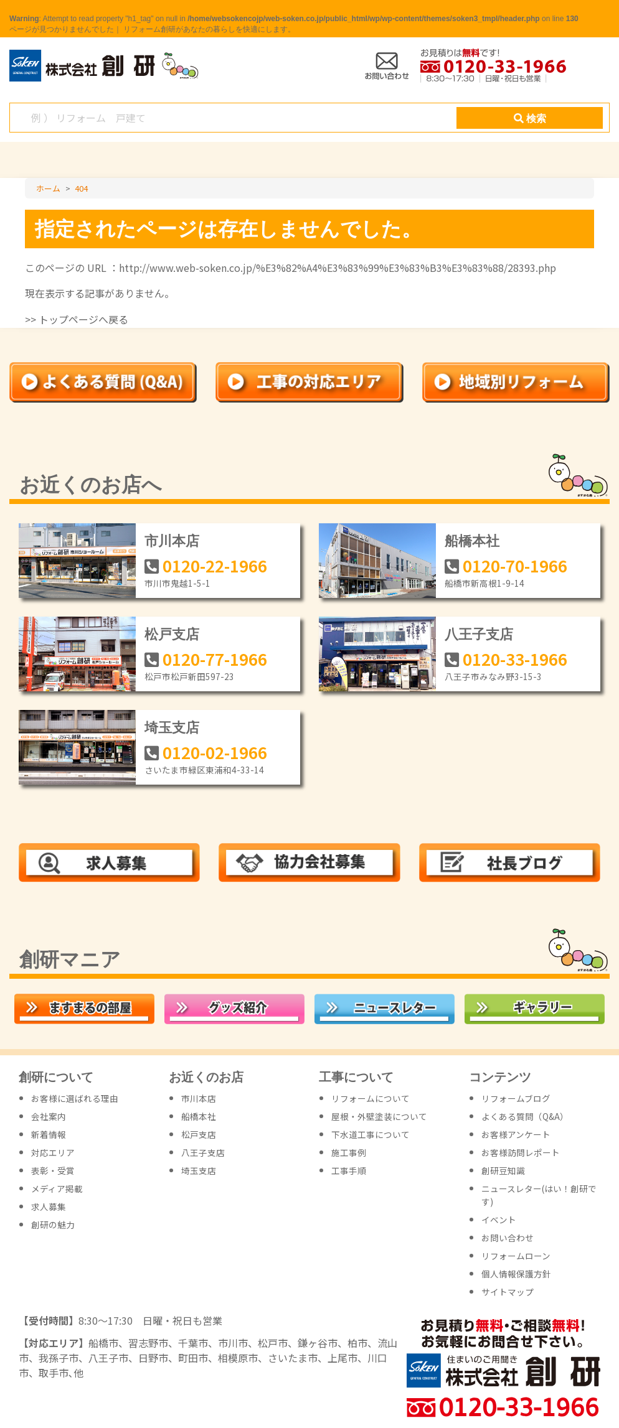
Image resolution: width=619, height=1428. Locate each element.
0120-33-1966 (515, 658)
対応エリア (53, 1152)
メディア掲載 (57, 1188)
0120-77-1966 (215, 658)
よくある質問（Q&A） (525, 1116)
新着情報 (48, 1134)
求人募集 (48, 1206)
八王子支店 (479, 634)
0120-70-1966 (515, 565)
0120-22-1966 (215, 565)
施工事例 (348, 1152)
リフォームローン (515, 1255)
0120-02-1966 (215, 752)
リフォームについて (370, 1098)
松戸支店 (171, 634)
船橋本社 (472, 541)
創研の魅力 (53, 1224)
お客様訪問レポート (520, 1152)
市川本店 (171, 541)
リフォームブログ (515, 1098)
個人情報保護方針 (516, 1273)
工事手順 (348, 1170)
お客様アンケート (515, 1134)
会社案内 (48, 1116)
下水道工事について (370, 1134)
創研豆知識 (503, 1170)
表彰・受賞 (53, 1170)
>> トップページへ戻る (76, 319)
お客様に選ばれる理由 (74, 1098)
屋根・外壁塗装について (379, 1116)
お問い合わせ (507, 1237)
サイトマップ (507, 1292)
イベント (498, 1219)
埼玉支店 (171, 727)
